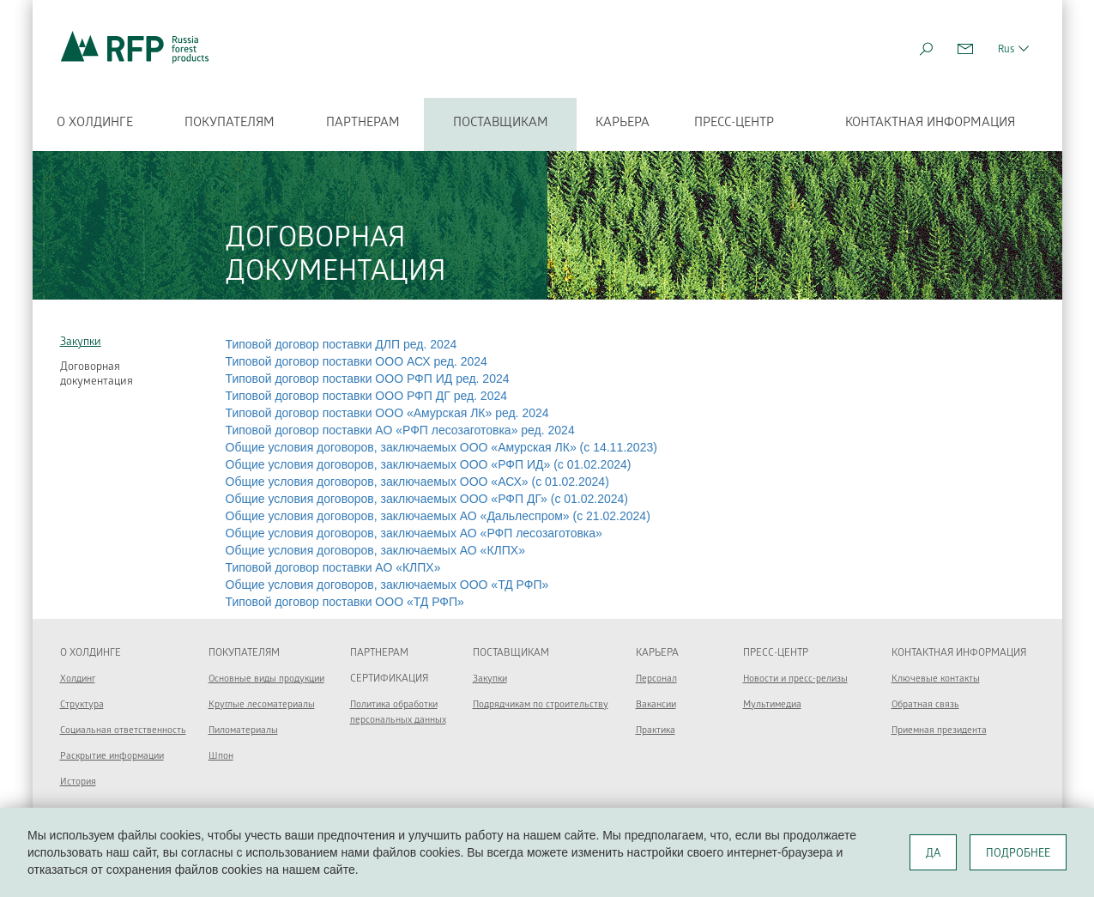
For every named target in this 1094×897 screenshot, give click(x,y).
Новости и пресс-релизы (795, 679)
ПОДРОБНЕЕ (1018, 854)
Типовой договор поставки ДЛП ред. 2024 (341, 344)
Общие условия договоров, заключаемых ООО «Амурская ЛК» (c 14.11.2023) (441, 447)
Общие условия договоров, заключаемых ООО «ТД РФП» (387, 584)
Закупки (80, 342)
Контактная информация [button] (930, 123)
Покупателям (244, 653)
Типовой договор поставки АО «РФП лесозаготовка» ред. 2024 (400, 430)
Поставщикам (500, 123)
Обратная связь (925, 705)
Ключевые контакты (936, 679)
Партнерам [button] (363, 123)
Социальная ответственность (123, 730)
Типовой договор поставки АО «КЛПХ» (333, 567)
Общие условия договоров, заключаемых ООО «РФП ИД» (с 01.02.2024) (429, 464)
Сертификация (389, 679)
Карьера (622, 123)
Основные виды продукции (266, 679)
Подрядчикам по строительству (540, 705)
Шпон (221, 756)
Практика (655, 730)
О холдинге (95, 123)
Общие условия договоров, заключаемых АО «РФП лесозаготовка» (414, 533)
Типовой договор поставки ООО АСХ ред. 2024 (356, 361)
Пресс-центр (734, 123)
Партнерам (379, 653)
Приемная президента (939, 730)
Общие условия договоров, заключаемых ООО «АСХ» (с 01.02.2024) (417, 481)
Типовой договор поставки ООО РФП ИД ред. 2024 (368, 378)
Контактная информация (959, 653)
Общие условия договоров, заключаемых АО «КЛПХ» (375, 550)
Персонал (656, 679)
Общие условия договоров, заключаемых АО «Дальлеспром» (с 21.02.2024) (438, 516)
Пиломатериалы (243, 730)
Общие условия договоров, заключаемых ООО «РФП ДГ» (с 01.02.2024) (427, 499)
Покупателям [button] (229, 123)
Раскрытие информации (112, 756)
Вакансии (656, 705)
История (78, 782)
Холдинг (77, 679)
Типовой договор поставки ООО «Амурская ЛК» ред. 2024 (387, 413)
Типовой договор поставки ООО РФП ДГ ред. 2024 (367, 396)
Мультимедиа (772, 705)
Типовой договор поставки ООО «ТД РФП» (345, 602)
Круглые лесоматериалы (262, 705)
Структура (82, 705)
